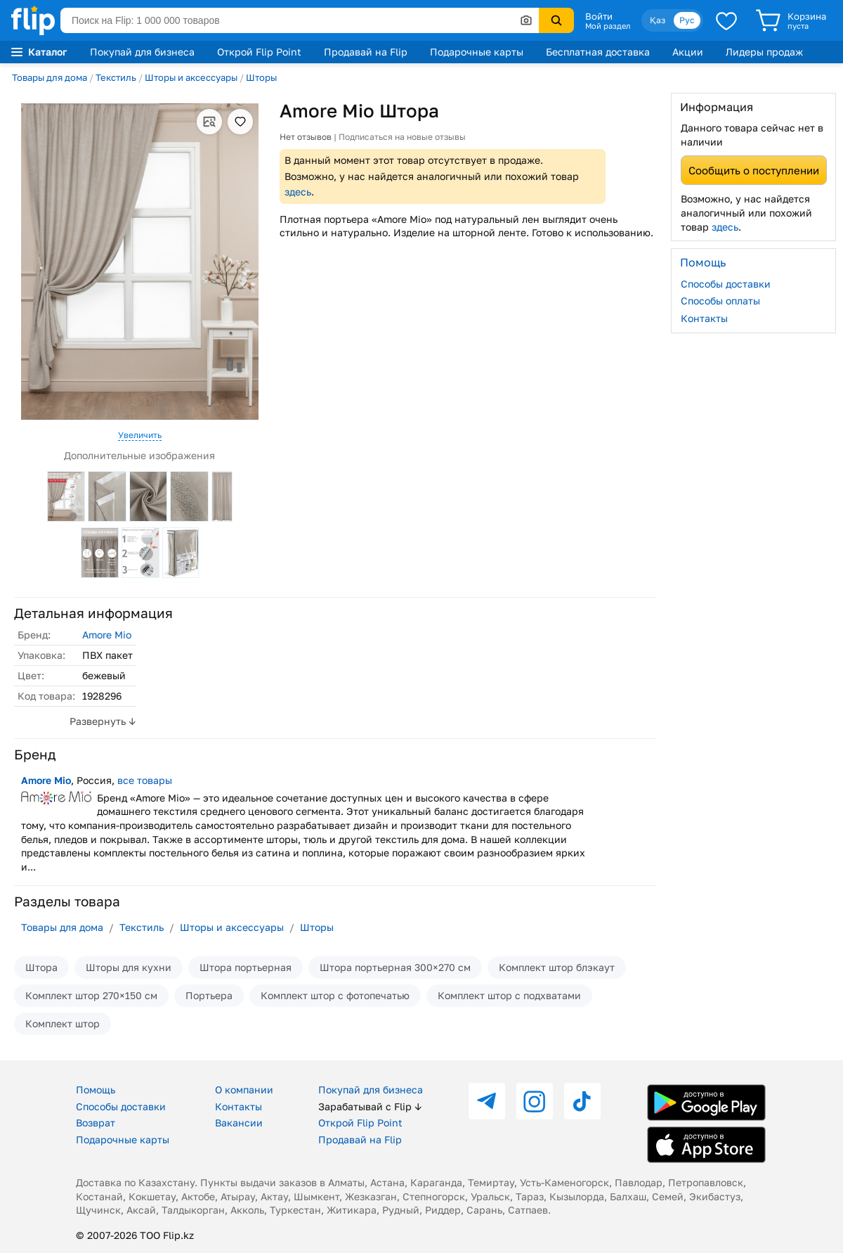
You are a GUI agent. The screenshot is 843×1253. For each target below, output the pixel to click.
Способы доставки (726, 284)
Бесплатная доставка (598, 52)
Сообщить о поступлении (753, 170)
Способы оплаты (720, 301)
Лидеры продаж (764, 52)
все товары (144, 780)
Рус (687, 20)
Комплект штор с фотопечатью (335, 995)
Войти (599, 16)
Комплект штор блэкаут (557, 967)
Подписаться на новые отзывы (402, 136)
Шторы (261, 77)
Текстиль (116, 77)
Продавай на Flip (365, 52)
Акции (687, 52)
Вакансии (239, 1123)
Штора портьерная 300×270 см (395, 967)
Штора (41, 967)
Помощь (95, 1089)
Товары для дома (49, 77)
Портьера (209, 995)
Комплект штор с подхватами (509, 995)
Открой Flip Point (259, 52)
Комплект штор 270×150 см (91, 995)
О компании (244, 1089)
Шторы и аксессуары (191, 77)
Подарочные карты (476, 52)
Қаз (657, 20)
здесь (298, 192)
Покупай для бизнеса (142, 52)
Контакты (704, 318)
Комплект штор (62, 1023)
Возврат (95, 1123)
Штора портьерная (246, 967)
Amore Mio (106, 635)
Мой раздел (607, 26)
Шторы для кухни (128, 967)
